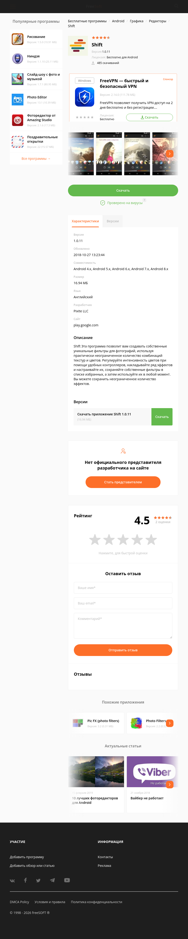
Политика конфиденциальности (96, 902)
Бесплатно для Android (122, 57)
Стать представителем (123, 482)
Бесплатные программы (87, 21)
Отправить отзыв (123, 650)
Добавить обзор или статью (32, 865)
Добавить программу (27, 857)
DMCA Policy (19, 902)
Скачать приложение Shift (104, 414)
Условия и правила (50, 902)
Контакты (105, 857)
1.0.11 (101, 52)
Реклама (104, 865)
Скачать (123, 190)
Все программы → (36, 158)
